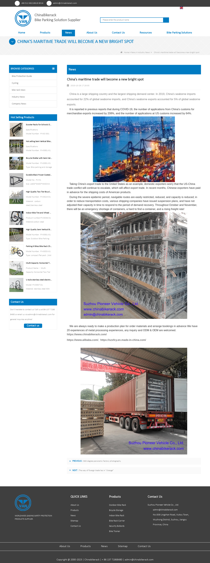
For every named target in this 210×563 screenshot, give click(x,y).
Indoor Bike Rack (116, 515)
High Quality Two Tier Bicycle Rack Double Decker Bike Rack (39, 192)
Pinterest (142, 3)
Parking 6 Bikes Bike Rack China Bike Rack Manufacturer (39, 246)
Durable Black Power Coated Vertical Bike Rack (39, 175)
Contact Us (118, 32)
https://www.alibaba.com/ (82, 340)
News (68, 32)
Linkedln (160, 3)
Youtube (154, 3)
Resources (146, 32)
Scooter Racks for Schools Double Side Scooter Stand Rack (39, 125)
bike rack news (18, 90)
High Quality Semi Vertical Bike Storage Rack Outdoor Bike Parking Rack (39, 230)
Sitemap (74, 521)
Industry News (144, 52)
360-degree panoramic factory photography (102, 461)
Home (21, 32)
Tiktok (166, 3)
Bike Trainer (114, 531)
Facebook (148, 3)
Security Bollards (116, 526)
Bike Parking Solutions (179, 32)
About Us (91, 32)
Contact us (33, 325)
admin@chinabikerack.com (65, 3)
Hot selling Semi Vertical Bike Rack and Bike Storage (39, 141)
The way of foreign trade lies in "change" (96, 470)
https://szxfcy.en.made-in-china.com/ (123, 340)
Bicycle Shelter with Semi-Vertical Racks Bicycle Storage (39, 158)
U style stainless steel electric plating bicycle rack (39, 280)
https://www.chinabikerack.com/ (87, 334)
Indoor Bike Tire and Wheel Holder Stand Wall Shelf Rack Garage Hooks (39, 213)
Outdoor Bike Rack (117, 505)
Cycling (15, 83)
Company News (19, 104)
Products (45, 32)
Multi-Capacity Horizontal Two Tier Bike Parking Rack (39, 263)
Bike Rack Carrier (117, 521)
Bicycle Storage (116, 510)
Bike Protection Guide (22, 76)
